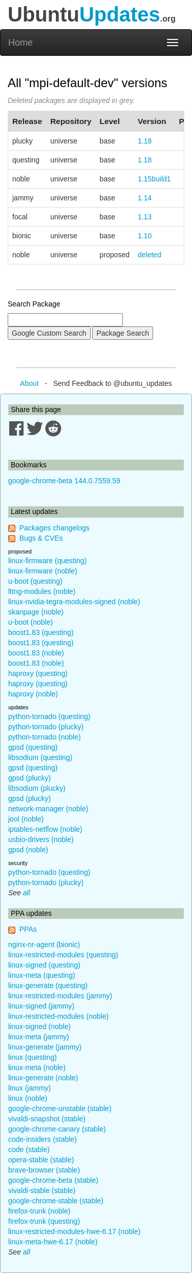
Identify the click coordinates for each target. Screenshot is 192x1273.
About (29, 383)
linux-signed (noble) (39, 1026)
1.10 (145, 236)
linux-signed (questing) (44, 965)
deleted (149, 255)
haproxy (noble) (33, 694)
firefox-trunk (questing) (44, 1221)
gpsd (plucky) (29, 778)
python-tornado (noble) (44, 737)
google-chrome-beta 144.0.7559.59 (64, 481)
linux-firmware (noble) (42, 571)
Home (20, 42)
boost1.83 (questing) (41, 632)
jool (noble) (26, 819)
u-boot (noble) (30, 622)
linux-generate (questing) (48, 985)
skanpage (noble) (35, 612)
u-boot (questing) (35, 581)
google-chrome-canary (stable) (57, 1129)
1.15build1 (154, 179)
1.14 (145, 198)
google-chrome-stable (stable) (55, 1201)
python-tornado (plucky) (45, 727)
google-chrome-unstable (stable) (60, 1108)
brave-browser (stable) (44, 1170)
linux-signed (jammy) (41, 1006)
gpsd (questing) (33, 747)
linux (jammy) (29, 1088)
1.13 (145, 217)
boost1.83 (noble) (36, 653)
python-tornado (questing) (49, 716)
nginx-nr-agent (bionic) (44, 944)
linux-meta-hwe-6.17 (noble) (52, 1242)
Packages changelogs (54, 528)
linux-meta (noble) (37, 1067)
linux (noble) (27, 1098)
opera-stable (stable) (41, 1160)
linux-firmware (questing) (47, 561)
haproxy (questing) (38, 673)
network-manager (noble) (48, 809)
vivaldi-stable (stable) (42, 1190)
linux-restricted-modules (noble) (58, 1016)
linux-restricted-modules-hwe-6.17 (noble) (74, 1231)
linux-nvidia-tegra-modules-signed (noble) (74, 602)
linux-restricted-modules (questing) (63, 955)
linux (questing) (32, 1057)
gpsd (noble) (28, 850)
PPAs (28, 929)
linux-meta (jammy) (38, 1037)
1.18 (145, 141)
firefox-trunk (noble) (39, 1211)
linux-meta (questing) (41, 975)
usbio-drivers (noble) (41, 839)
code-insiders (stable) (42, 1139)
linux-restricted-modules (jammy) (60, 996)
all (26, 893)
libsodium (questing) (40, 757)
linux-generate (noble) (43, 1078)
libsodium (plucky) (37, 788)
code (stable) (29, 1149)
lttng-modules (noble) (42, 591)
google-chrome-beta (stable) (53, 1180)
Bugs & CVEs (41, 538)
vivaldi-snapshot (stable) (47, 1119)
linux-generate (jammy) (44, 1047)
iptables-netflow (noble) (45, 829)
